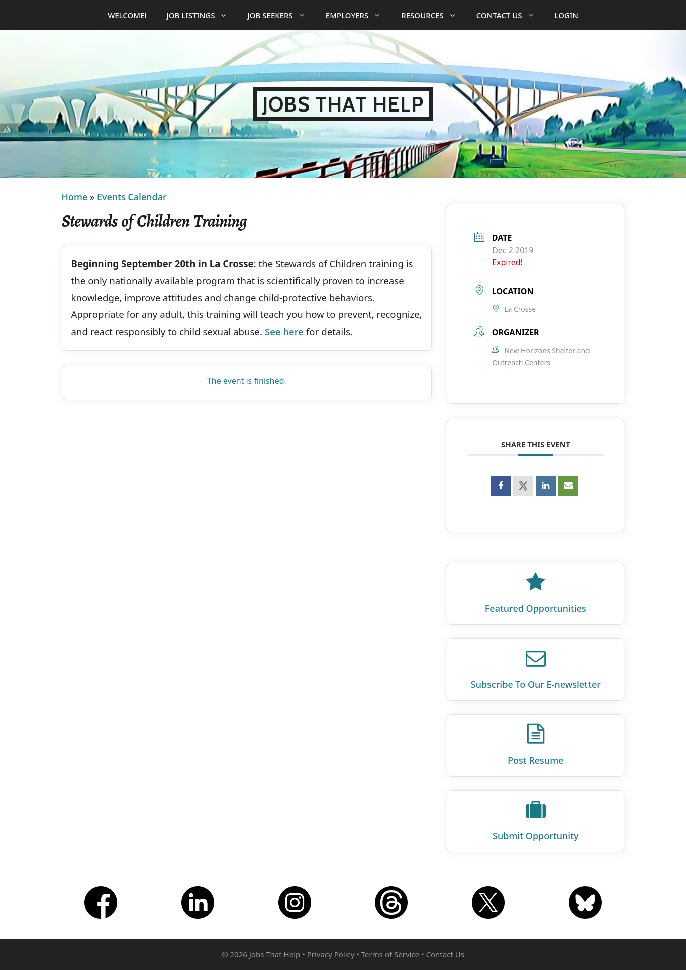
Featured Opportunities (535, 608)
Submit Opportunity (536, 836)
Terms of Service (390, 954)
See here (284, 331)
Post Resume (535, 760)
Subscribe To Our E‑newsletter (536, 684)
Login (566, 15)
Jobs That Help (343, 104)
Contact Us (510, 15)
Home (75, 197)
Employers (358, 15)
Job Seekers (281, 15)
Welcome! (127, 15)
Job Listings (202, 15)
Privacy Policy (331, 954)
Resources (433, 15)
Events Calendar (132, 197)
